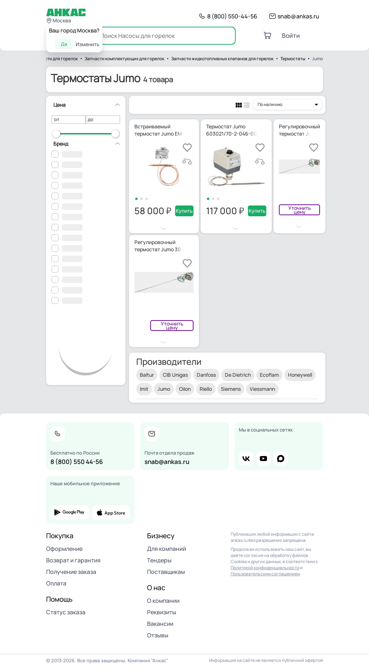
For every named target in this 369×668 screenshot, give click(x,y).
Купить (184, 210)
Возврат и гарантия (73, 560)
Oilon (185, 388)
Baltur (147, 374)
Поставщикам (166, 572)
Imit (144, 388)
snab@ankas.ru (298, 16)
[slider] (56, 134)
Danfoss (206, 374)
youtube (263, 458)
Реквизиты (161, 612)
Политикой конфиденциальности (265, 568)
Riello (206, 388)
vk (246, 458)
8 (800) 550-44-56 (232, 16)
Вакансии (160, 624)
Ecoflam (269, 374)
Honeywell (300, 374)
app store (111, 512)
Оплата (56, 583)
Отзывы (157, 635)
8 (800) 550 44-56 (76, 461)
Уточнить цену (299, 209)
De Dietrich (238, 374)
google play (69, 512)
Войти (291, 35)
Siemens (231, 388)
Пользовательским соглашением (265, 574)
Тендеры (159, 560)
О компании (163, 601)
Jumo (163, 388)
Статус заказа (65, 612)
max (281, 458)
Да (64, 44)
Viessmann (262, 388)
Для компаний (166, 549)
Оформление (64, 549)
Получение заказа (71, 572)
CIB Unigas (175, 374)
